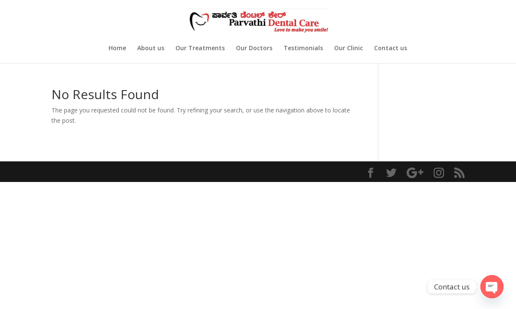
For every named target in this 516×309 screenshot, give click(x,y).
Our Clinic (348, 48)
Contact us (390, 48)
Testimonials (303, 48)
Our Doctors (254, 48)
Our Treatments (200, 48)
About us (150, 48)
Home (117, 48)
